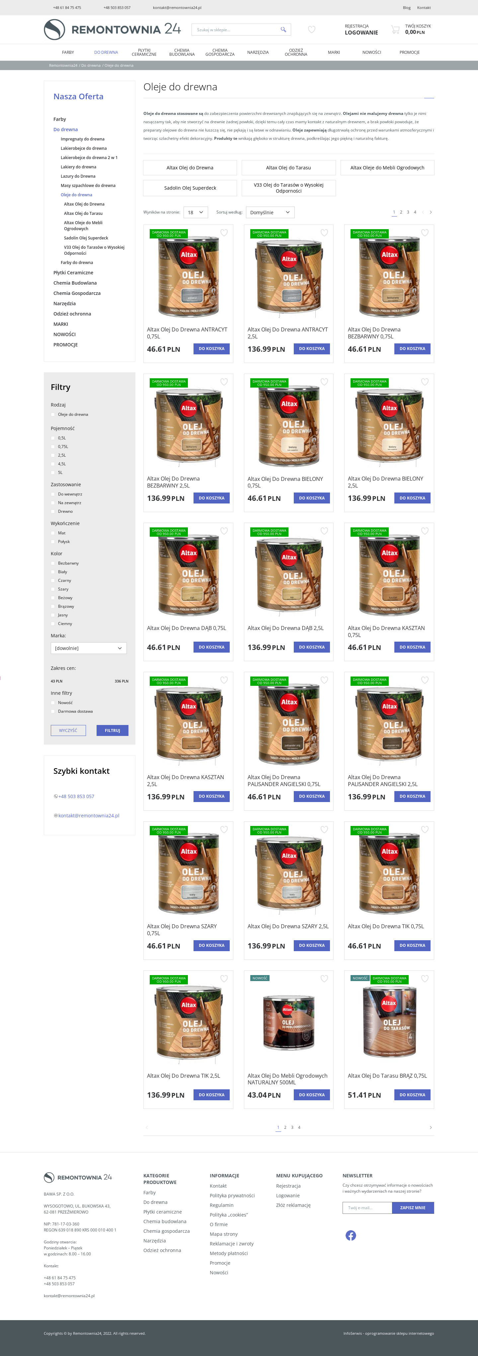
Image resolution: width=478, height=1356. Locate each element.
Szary (59, 589)
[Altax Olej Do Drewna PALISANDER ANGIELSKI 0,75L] (289, 781)
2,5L (58, 455)
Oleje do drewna (76, 195)
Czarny (61, 580)
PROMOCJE (410, 52)
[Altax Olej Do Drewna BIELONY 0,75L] (289, 483)
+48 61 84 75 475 (67, 7)
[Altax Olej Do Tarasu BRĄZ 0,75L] (387, 1079)
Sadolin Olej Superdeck (86, 238)
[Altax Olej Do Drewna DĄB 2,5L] (286, 632)
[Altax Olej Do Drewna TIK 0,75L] (386, 930)
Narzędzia (258, 52)
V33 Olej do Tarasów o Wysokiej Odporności (94, 250)
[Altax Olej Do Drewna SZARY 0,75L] (188, 930)
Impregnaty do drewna (83, 139)
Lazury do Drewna (78, 176)
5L (56, 472)
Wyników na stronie (161, 212)
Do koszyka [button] (211, 348)
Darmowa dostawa (72, 711)
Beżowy (61, 597)
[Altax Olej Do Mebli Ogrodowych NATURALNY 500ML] (289, 1079)
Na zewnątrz (66, 502)
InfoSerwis (353, 1333)
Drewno (62, 511)
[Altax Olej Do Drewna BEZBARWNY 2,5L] (188, 482)
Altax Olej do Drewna (84, 204)
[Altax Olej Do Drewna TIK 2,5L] (183, 1079)
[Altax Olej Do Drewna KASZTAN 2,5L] (188, 781)
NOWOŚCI (371, 52)
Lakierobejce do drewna (84, 148)
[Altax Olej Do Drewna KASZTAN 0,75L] (389, 632)
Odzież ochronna (296, 52)
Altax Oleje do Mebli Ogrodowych (83, 225)
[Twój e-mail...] (367, 1208)
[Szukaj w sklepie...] (234, 29)
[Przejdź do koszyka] (418, 29)
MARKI (334, 52)
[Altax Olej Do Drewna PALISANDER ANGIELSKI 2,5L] (389, 781)
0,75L (59, 446)
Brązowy (62, 606)
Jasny (59, 615)
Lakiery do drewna (78, 167)
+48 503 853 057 (117, 7)
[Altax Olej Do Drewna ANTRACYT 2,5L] (289, 333)
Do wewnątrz (66, 494)
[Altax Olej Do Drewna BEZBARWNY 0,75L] (389, 333)
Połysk (60, 541)
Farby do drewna (77, 262)
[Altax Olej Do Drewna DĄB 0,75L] (186, 632)
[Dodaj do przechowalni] (224, 232)
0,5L (58, 438)
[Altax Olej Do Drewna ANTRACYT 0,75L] (188, 333)
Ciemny (61, 623)
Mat (58, 533)
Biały (59, 572)
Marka (58, 635)
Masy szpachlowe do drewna (88, 185)
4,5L (58, 464)
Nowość (62, 702)
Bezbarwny (65, 563)
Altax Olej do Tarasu (83, 213)
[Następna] (431, 212)
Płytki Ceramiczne (144, 52)
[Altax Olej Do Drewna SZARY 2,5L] (288, 930)
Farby (68, 52)
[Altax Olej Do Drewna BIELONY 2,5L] (389, 482)
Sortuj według (229, 212)
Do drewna (106, 52)
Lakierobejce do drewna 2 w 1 (89, 157)
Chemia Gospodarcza (220, 52)
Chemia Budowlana (182, 52)
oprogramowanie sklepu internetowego (399, 1333)
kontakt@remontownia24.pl (177, 7)
